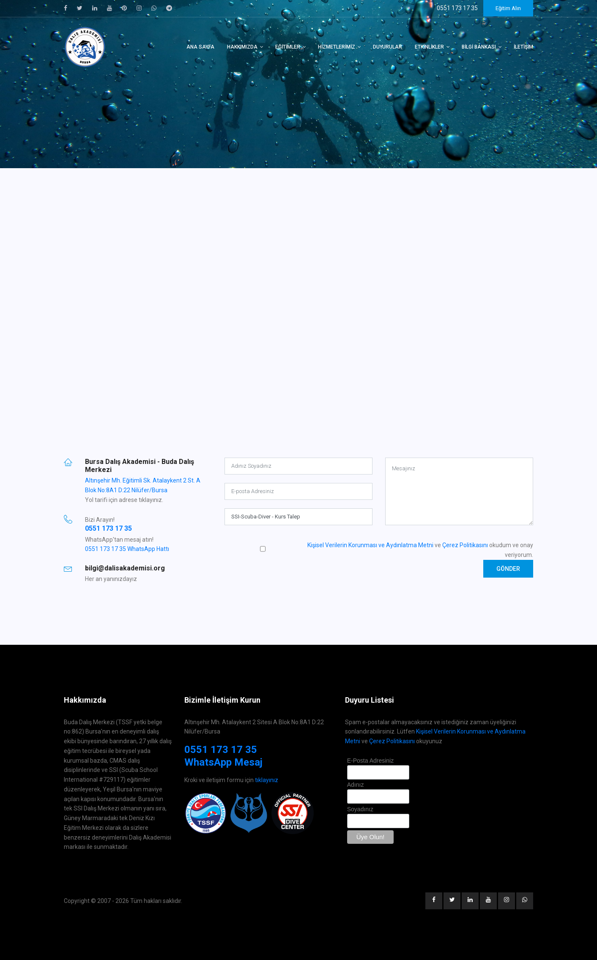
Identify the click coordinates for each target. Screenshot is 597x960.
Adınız (355, 784)
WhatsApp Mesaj (223, 762)
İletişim (523, 47)
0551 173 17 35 (108, 528)
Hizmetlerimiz (336, 47)
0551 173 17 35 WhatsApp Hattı (127, 548)
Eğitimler (287, 47)
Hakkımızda (242, 47)
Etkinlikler (429, 47)
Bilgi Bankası (479, 47)
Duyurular (387, 47)
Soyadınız (360, 809)
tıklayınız (266, 780)
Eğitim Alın (508, 8)
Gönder (508, 568)
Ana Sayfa (200, 47)
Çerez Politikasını (465, 545)
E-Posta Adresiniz (370, 760)
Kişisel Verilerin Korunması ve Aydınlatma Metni (370, 545)
